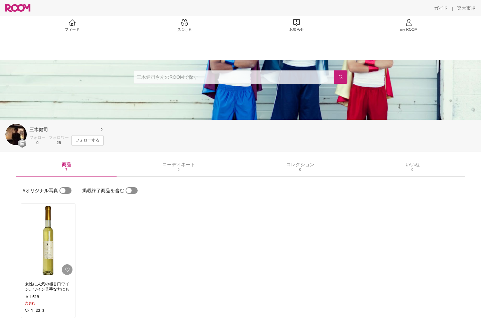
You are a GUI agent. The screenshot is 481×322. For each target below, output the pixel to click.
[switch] (65, 190)
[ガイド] (441, 8)
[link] (48, 241)
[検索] (340, 77)
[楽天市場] (466, 8)
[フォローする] (87, 140)
